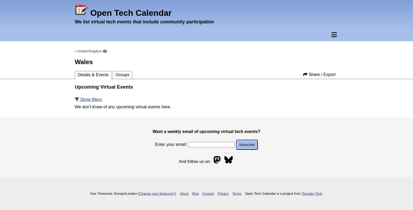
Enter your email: (195, 144)
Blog (195, 194)
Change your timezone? (157, 194)
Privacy (223, 194)
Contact (208, 194)
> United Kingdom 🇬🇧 (91, 51)
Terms (237, 194)
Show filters (88, 99)
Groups (122, 75)
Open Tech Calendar (123, 13)
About (184, 194)
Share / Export (319, 74)
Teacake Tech (312, 194)
